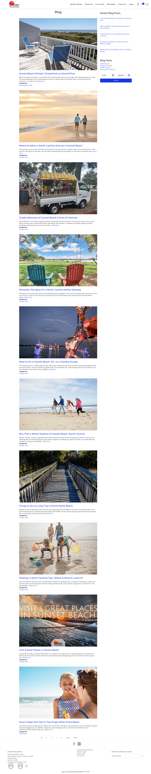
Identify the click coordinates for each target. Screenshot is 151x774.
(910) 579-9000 (13, 760)
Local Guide (99, 4)
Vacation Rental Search (85, 750)
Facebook (74, 744)
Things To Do (23, 157)
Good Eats (103, 64)
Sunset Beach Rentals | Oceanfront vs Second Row (47, 74)
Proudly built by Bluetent (75, 772)
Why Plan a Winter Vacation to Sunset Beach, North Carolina (52, 434)
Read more (41, 81)
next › (68, 738)
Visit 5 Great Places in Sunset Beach (39, 650)
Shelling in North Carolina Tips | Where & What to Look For (51, 578)
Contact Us (122, 4)
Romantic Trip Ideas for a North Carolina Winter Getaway (50, 290)
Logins (131, 4)
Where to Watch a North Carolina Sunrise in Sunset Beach (50, 146)
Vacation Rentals (76, 4)
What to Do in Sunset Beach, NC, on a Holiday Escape (48, 362)
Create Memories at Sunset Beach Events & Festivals (48, 218)
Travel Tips (23, 734)
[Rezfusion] (26, 766)
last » (76, 738)
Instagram (79, 744)
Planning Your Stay (25, 85)
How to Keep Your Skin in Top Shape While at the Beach (49, 722)
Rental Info (89, 4)
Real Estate (111, 4)
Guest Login (81, 754)
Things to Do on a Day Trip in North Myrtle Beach (46, 506)
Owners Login (81, 752)
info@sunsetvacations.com (17, 762)
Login (63, 772)
